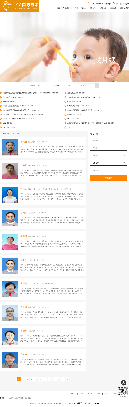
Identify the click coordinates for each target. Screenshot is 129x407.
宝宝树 (11, 398)
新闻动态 (113, 8)
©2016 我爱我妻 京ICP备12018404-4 (85, 403)
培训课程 (93, 8)
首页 (58, 8)
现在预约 (108, 178)
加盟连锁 (103, 8)
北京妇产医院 (18, 398)
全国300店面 (124, 8)
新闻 (114, 393)
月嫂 (81, 393)
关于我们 (66, 8)
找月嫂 (75, 8)
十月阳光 (28, 398)
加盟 (106, 393)
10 (58, 379)
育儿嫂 (83, 8)
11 (62, 379)
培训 (98, 393)
